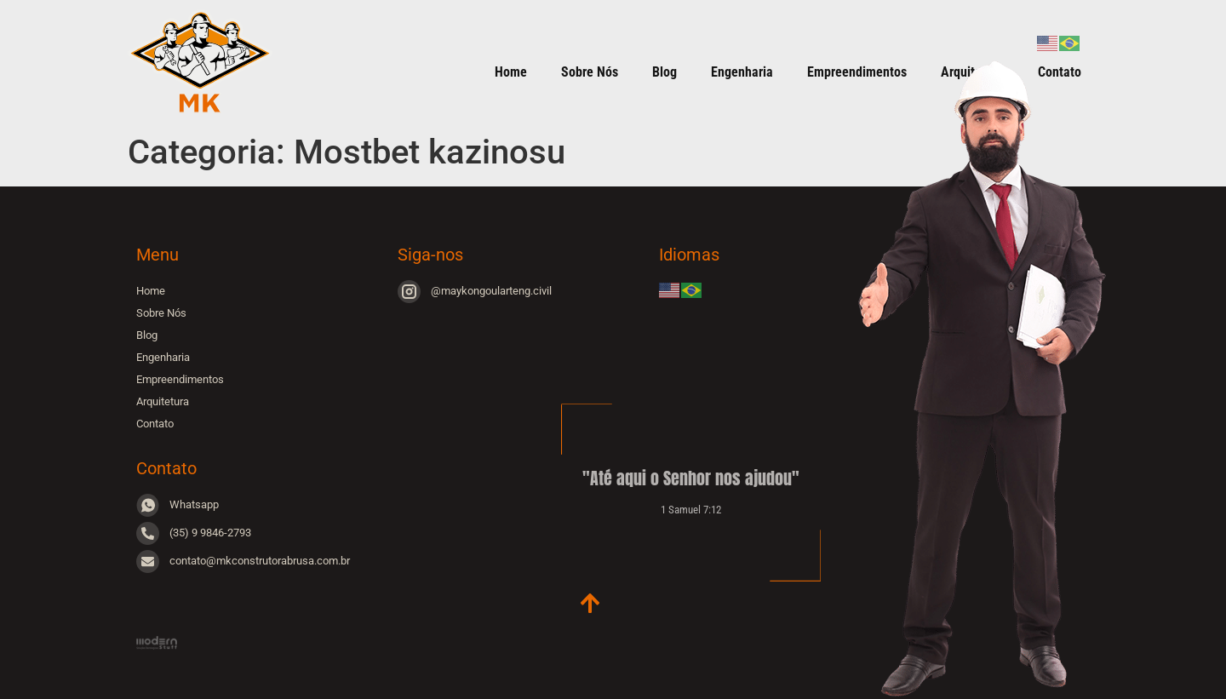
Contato (155, 423)
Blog (664, 72)
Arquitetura (162, 401)
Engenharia (742, 72)
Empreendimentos (180, 379)
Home (511, 72)
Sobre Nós (589, 72)
